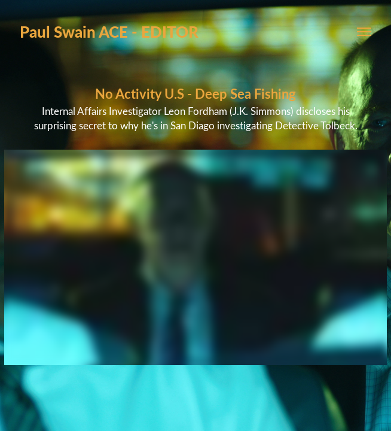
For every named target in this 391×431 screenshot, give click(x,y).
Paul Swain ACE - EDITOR (109, 31)
